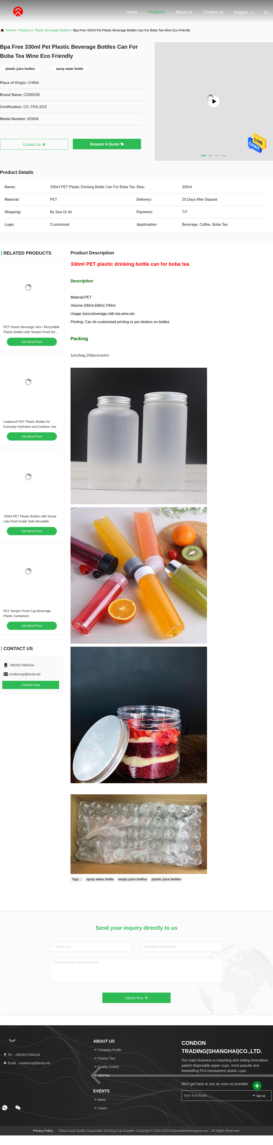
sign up (258, 1095)
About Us (183, 12)
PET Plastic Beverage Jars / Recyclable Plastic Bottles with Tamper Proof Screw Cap (31, 332)
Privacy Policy (43, 1130)
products (24, 30)
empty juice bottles (132, 879)
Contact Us (213, 12)
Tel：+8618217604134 (21, 1054)
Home (131, 12)
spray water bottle (100, 879)
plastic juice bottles (166, 879)
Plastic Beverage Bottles (52, 30)
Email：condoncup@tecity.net (26, 1063)
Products (156, 12)
